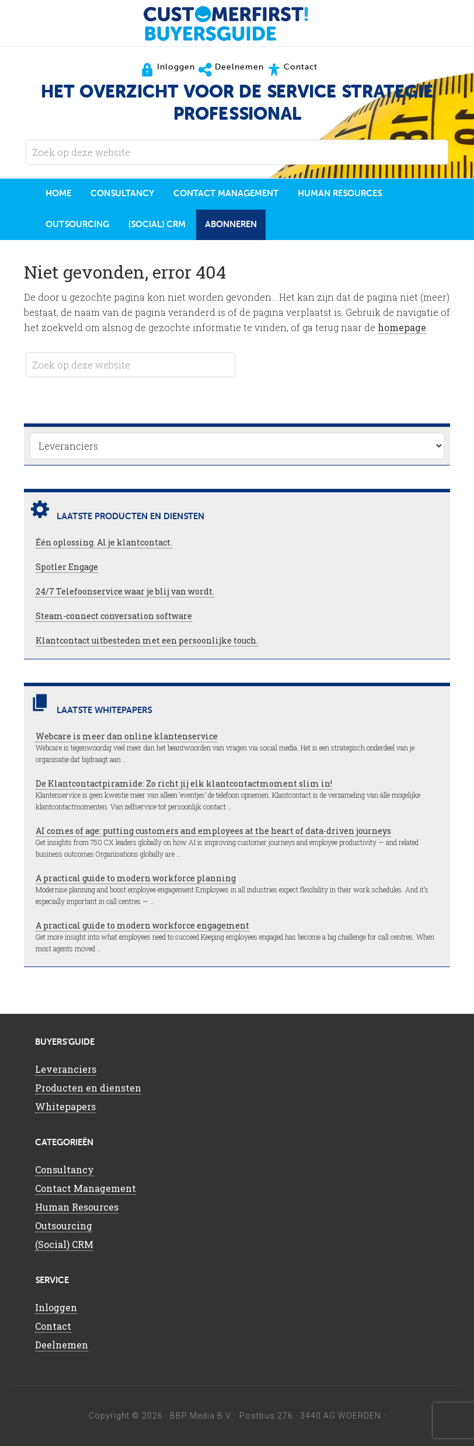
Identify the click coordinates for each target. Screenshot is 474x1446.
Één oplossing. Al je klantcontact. (104, 542)
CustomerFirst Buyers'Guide (237, 23)
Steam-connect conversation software (114, 615)
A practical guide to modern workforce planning (136, 878)
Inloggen (56, 1307)
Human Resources (76, 1207)
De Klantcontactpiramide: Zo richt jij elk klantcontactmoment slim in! (184, 783)
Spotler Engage (67, 566)
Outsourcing (63, 1225)
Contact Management (85, 1188)
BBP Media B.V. (201, 1415)
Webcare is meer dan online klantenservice (127, 736)
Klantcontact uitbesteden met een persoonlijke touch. (147, 640)
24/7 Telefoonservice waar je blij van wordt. (125, 591)
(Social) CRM (64, 1244)
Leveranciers (65, 1069)
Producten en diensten (88, 1088)
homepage (402, 327)
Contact (53, 1326)
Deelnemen (61, 1345)
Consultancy (64, 1169)
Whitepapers (65, 1106)
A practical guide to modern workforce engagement (142, 925)
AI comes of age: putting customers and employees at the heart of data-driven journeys (213, 830)
